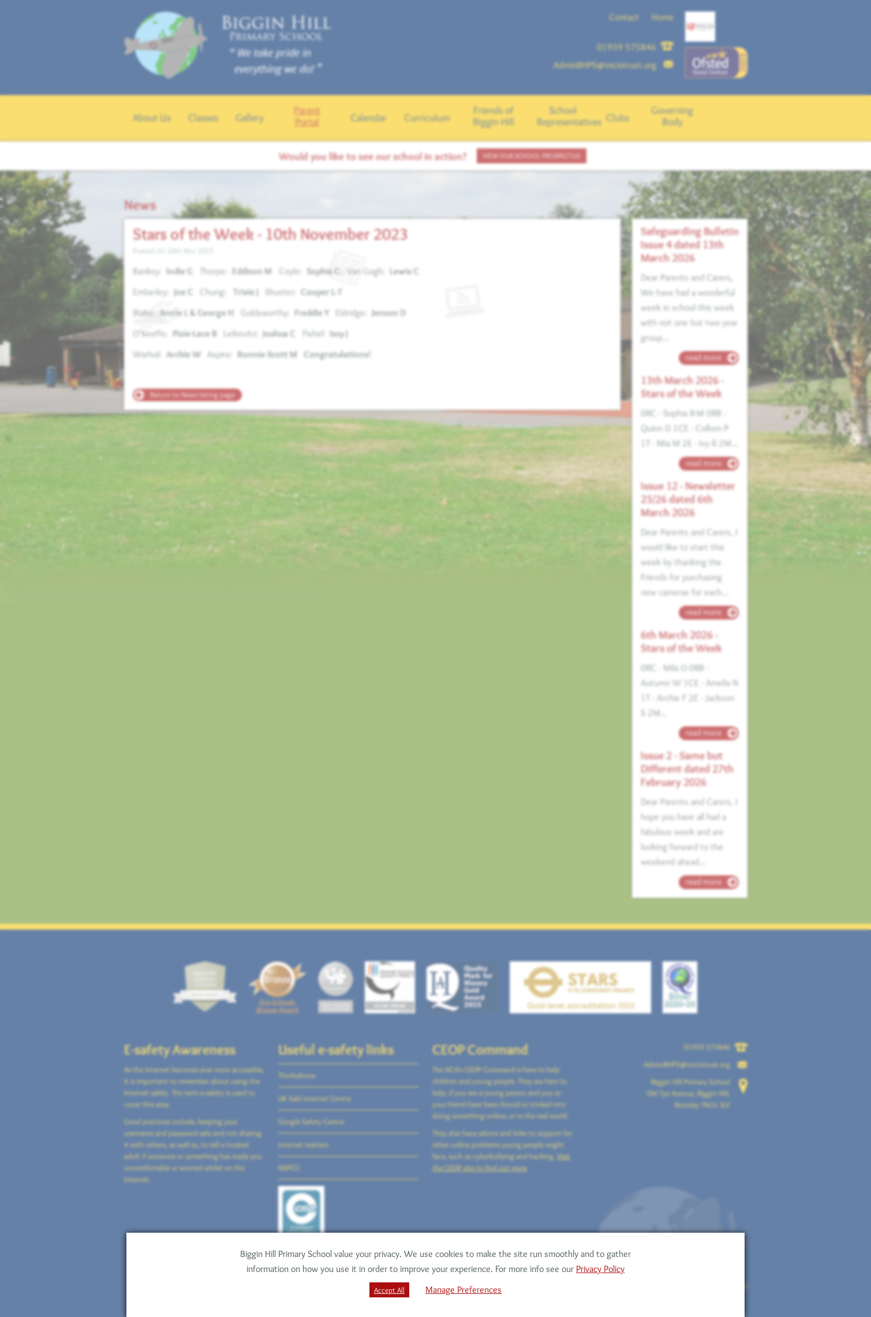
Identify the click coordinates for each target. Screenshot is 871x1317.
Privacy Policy (600, 1268)
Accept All (389, 1289)
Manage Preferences (463, 1289)
